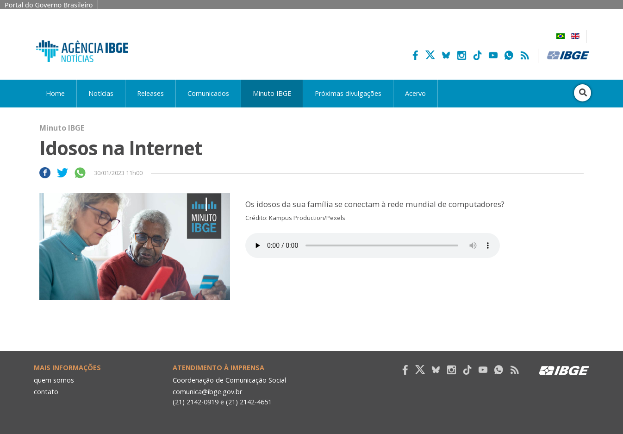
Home (55, 93)
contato (46, 391)
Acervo (415, 93)
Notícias (100, 93)
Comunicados (208, 93)
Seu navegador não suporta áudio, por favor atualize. (372, 245)
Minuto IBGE (272, 93)
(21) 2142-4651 (249, 401)
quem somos (54, 380)
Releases (150, 93)
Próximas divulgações (348, 93)
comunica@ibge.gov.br (207, 391)
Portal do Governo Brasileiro (49, 4)
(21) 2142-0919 (195, 401)
